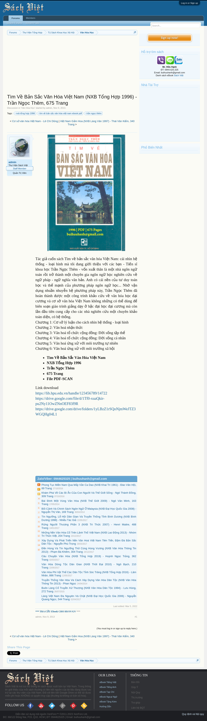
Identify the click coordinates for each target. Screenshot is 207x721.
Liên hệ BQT (138, 707)
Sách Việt (178, 75)
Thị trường (137, 697)
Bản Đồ (135, 682)
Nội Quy (135, 692)
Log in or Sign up (189, 3)
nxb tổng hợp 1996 (25, 113)
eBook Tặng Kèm (108, 701)
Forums (16, 18)
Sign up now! (169, 38)
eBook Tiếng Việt (107, 682)
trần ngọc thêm (93, 113)
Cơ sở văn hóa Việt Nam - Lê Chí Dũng (35, 121)
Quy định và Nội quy (193, 714)
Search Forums (14, 23)
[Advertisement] (72, 65)
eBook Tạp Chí (106, 692)
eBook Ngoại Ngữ (108, 697)
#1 (136, 617)
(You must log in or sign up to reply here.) (117, 628)
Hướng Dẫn (105, 706)
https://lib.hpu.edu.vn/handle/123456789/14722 (71, 393)
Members (30, 18)
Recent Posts (32, 23)
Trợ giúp (135, 702)
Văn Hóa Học (28, 108)
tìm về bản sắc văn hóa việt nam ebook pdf (60, 113)
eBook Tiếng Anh (107, 687)
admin (49, 108)
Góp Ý (134, 687)
